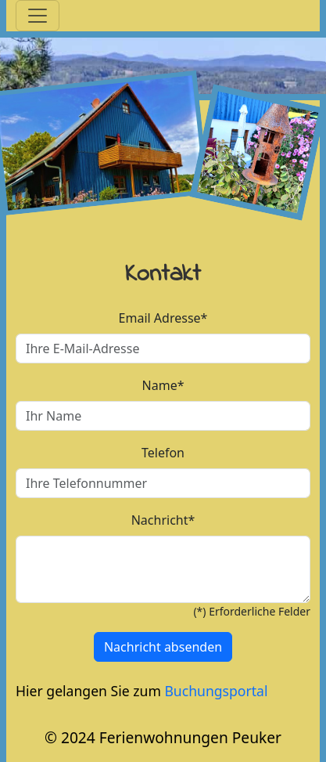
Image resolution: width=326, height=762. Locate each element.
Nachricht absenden (163, 646)
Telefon (163, 452)
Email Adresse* (163, 318)
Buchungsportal (215, 690)
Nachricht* (163, 520)
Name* (163, 385)
